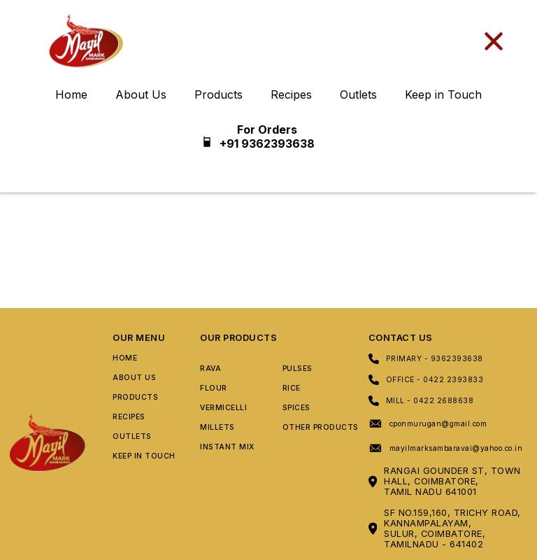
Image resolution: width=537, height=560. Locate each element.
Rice (291, 388)
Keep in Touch (443, 95)
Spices (296, 407)
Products (218, 95)
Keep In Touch (144, 456)
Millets (217, 427)
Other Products (320, 427)
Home (71, 95)
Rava (210, 368)
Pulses (297, 368)
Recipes (291, 95)
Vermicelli (223, 407)
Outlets (358, 95)
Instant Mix (227, 446)
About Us (140, 95)
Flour (213, 388)
